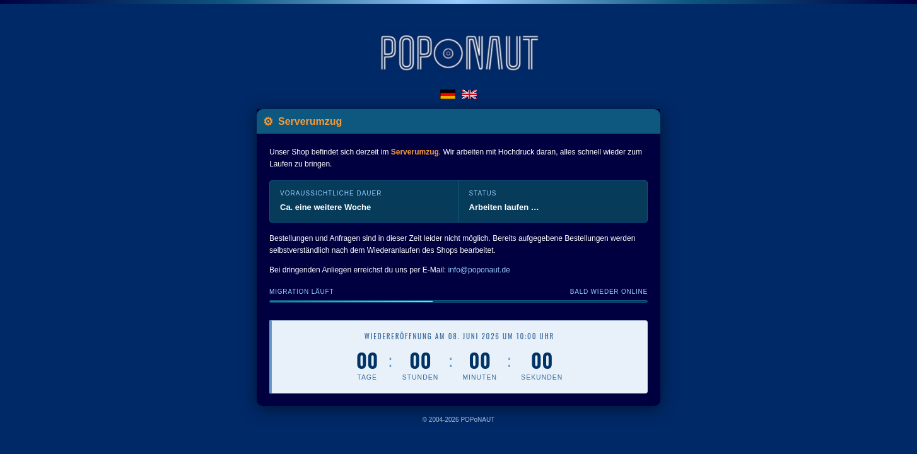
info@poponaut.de (479, 270)
